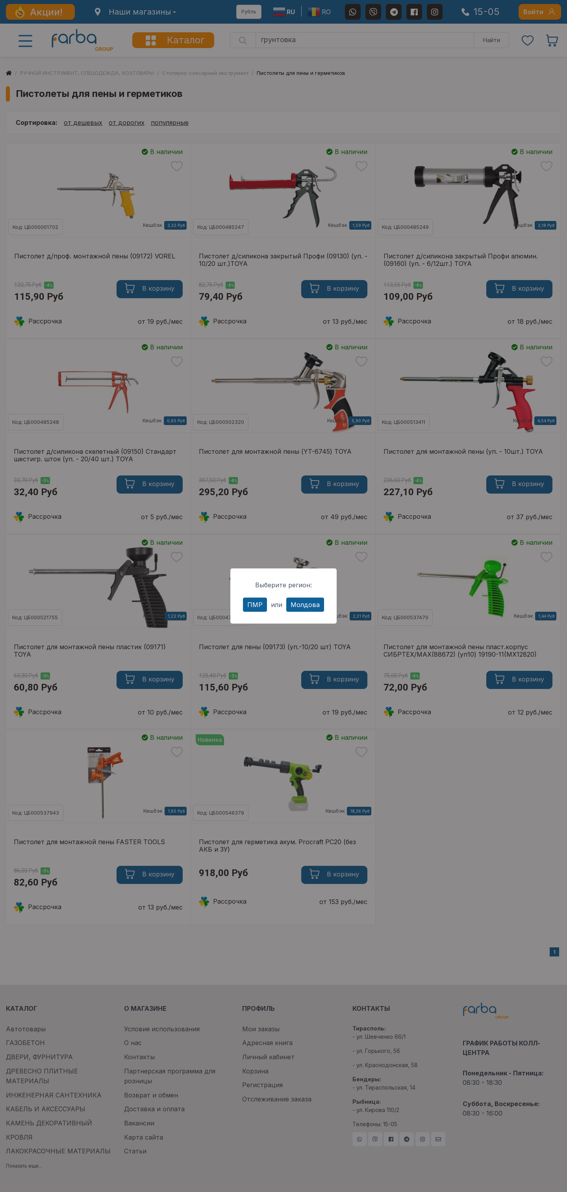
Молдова (305, 605)
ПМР (255, 605)
